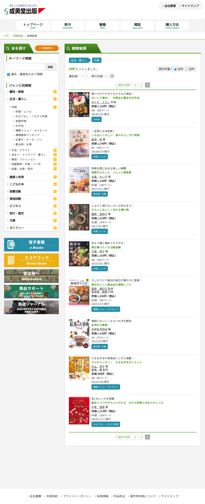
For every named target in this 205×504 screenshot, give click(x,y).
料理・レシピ (24, 111)
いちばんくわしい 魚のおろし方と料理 (117, 135)
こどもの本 (16, 184)
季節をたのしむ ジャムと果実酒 (112, 173)
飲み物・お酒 (24, 144)
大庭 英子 (98, 253)
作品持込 (119, 496)
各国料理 (21, 121)
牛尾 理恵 (98, 410)
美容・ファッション (23, 159)
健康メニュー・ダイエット (32, 130)
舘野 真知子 (99, 215)
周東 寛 (96, 372)
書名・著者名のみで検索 (25, 74)
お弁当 (20, 126)
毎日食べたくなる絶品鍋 (107, 248)
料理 (14, 107)
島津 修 (96, 140)
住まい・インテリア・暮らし (28, 154)
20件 (178, 69)
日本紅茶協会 (99, 331)
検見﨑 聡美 (99, 294)
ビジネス (15, 206)
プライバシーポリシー (77, 496)
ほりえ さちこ (100, 102)
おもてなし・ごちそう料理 (31, 116)
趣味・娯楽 (16, 91)
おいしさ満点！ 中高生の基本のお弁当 (117, 98)
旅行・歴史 (16, 213)
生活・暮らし (18, 99)
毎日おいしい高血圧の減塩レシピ (112, 286)
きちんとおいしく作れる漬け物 (111, 211)
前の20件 (123, 85)
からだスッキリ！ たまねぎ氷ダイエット (118, 365)
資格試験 (15, 198)
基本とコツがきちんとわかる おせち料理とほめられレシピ (130, 405)
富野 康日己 (99, 290)
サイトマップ (190, 6)
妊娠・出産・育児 (22, 169)
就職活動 (15, 191)
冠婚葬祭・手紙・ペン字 (26, 164)
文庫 (12, 220)
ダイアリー (16, 228)
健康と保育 (16, 177)
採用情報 (102, 496)
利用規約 (52, 496)
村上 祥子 (98, 369)
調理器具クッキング (28, 135)
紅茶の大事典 (100, 327)
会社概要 (170, 6)
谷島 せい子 (99, 177)
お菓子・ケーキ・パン (29, 139)
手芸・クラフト (20, 150)
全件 (190, 69)
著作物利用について (143, 496)
